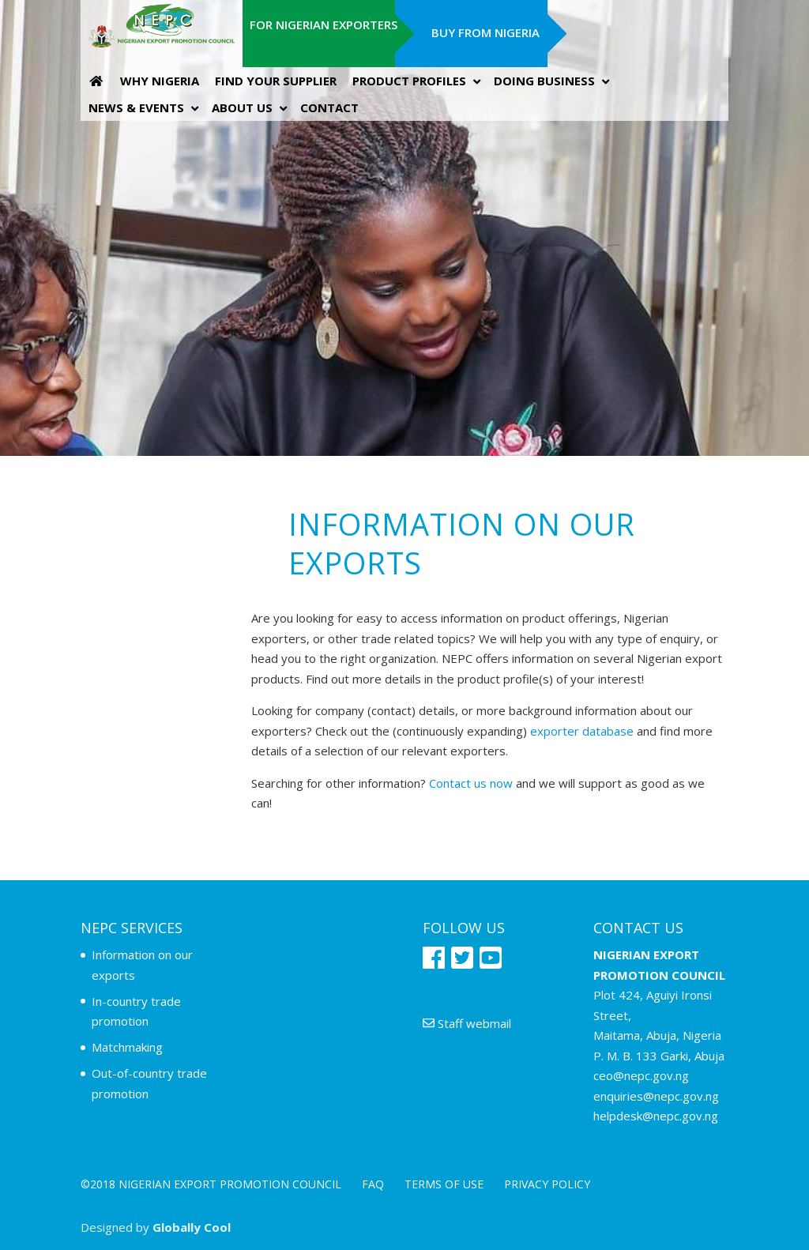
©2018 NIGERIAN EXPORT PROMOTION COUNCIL (211, 1184)
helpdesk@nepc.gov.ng (655, 1116)
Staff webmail (467, 1023)
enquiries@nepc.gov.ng (656, 1096)
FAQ (373, 1184)
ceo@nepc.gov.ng (641, 1075)
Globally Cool (191, 1227)
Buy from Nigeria (485, 32)
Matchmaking (127, 1047)
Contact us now (471, 783)
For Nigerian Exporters (323, 24)
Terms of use (444, 1184)
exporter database (582, 731)
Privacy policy (547, 1184)
